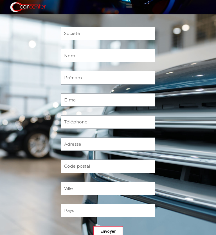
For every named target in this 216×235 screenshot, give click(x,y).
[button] (129, 5)
